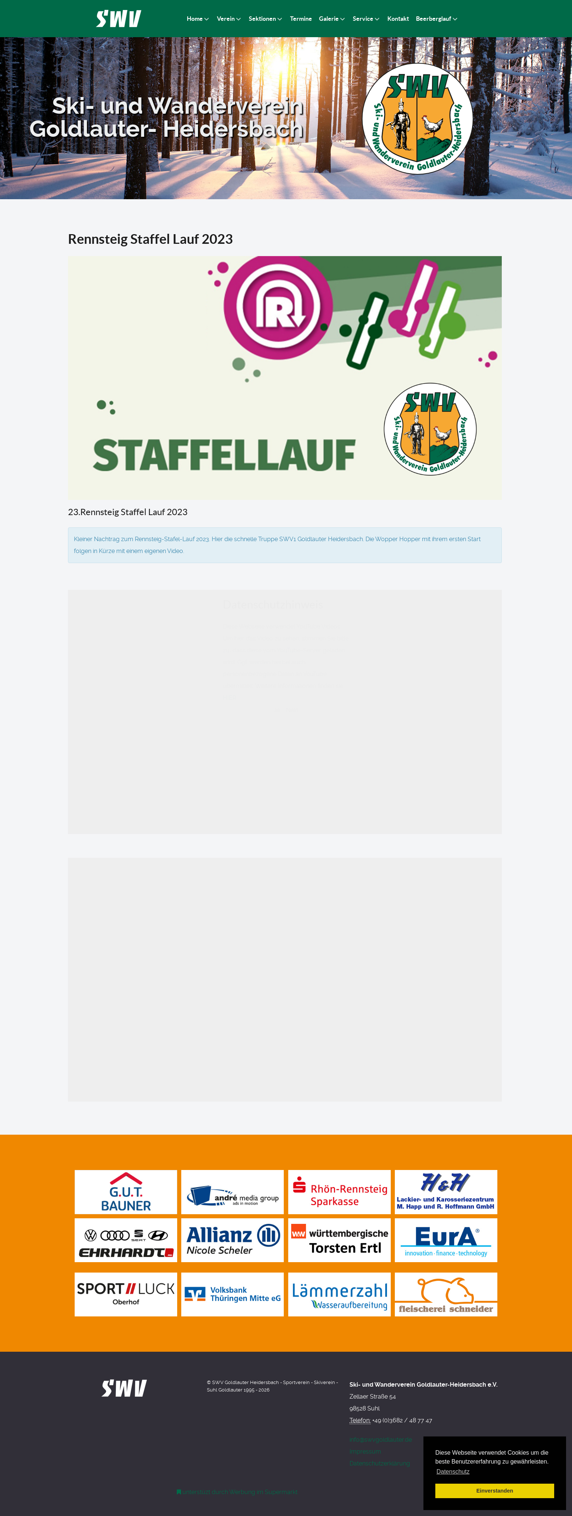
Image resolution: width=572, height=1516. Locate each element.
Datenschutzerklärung (380, 1463)
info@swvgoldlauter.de (381, 1439)
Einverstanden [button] (494, 1491)
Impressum (365, 1451)
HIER (229, 826)
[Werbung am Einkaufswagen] (237, 1492)
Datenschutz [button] (452, 1471)
